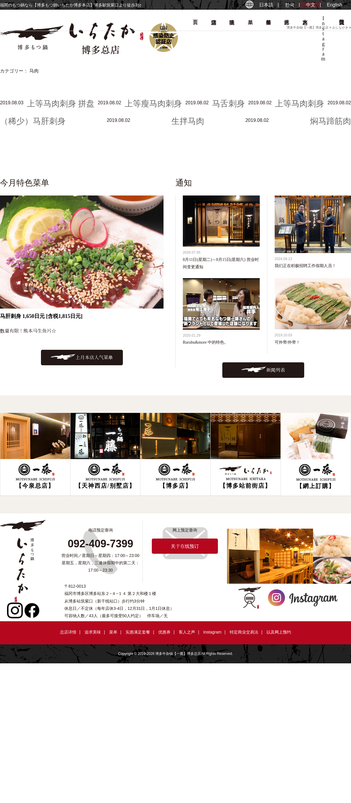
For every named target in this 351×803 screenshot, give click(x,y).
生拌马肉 (187, 121)
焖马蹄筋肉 (330, 121)
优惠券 (164, 632)
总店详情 (68, 632)
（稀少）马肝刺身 (33, 121)
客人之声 (187, 632)
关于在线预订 (185, 546)
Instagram (212, 632)
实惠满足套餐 (137, 632)
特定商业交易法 (244, 632)
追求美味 (93, 632)
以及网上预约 (278, 632)
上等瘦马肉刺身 (153, 103)
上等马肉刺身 (299, 103)
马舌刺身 (228, 103)
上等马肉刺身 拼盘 (60, 103)
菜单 (113, 632)
